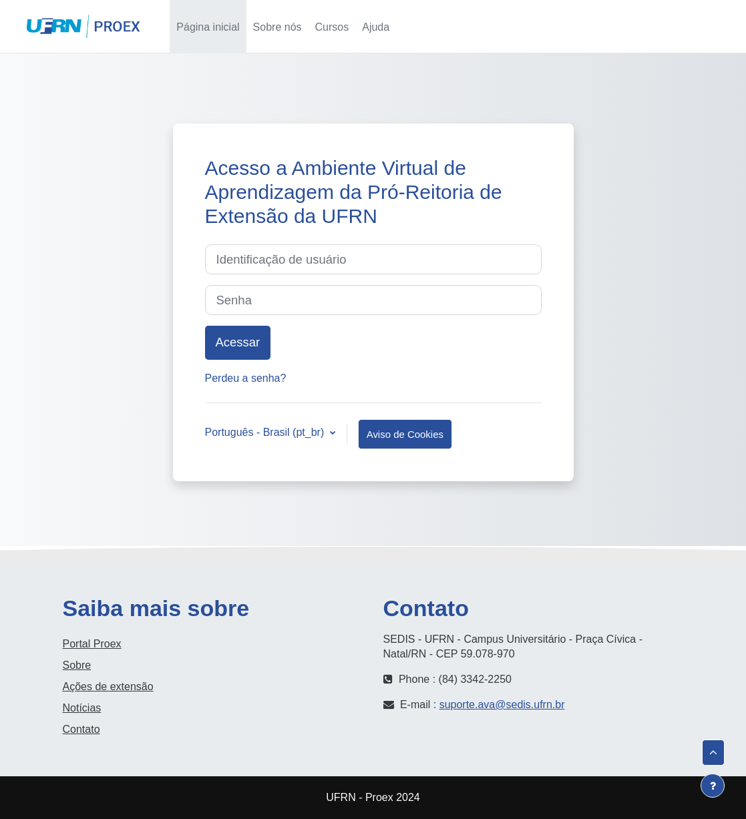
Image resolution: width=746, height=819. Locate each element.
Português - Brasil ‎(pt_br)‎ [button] (266, 432)
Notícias (82, 708)
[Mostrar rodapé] (713, 786)
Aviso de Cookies (405, 434)
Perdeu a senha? (246, 378)
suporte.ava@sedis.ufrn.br (502, 704)
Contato (81, 729)
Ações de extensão (108, 686)
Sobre (77, 665)
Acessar (700, 26)
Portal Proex (92, 643)
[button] (600, 26)
